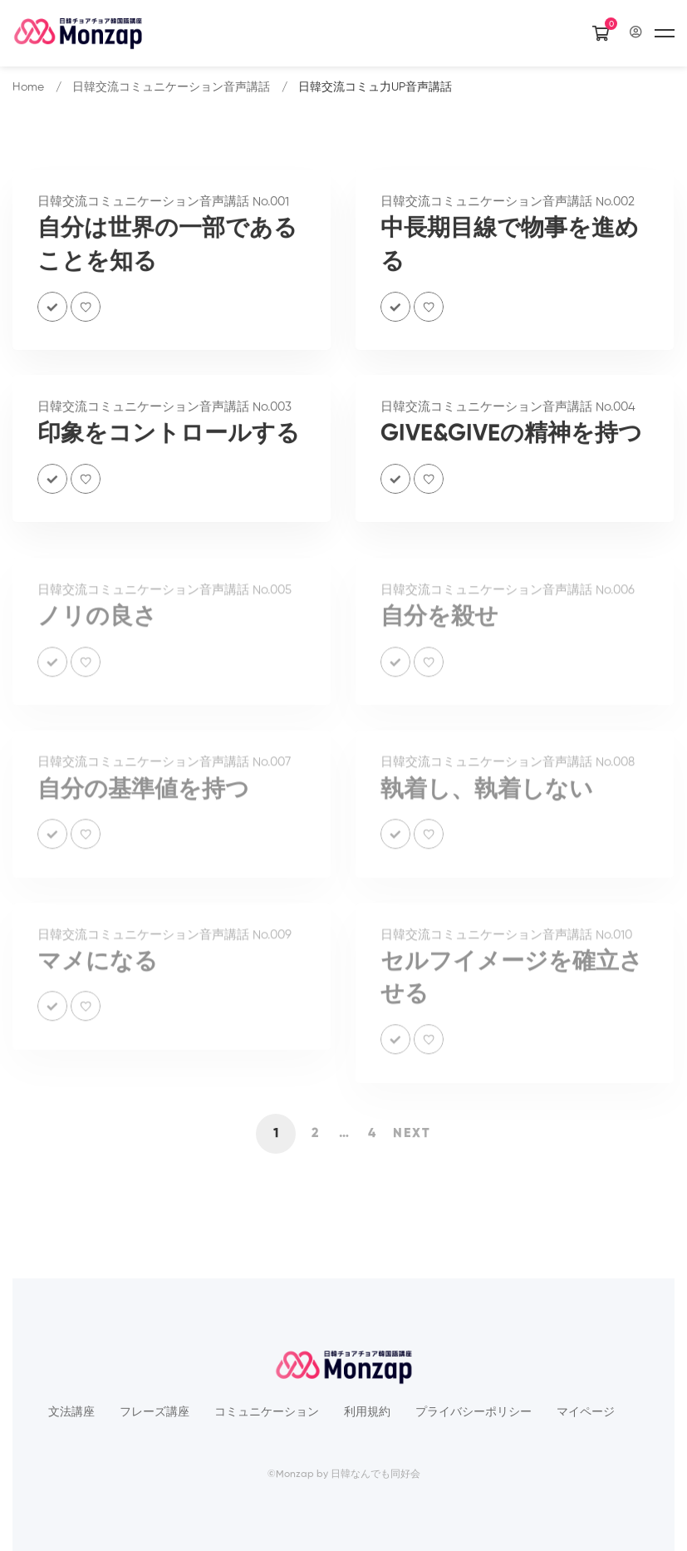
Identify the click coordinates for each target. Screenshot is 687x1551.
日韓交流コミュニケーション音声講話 (171, 87)
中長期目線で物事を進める (509, 249)
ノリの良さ (97, 626)
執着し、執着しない (486, 799)
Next (412, 1133)
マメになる (97, 971)
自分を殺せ (439, 626)
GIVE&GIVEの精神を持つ (511, 438)
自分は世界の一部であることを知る (167, 249)
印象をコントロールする (168, 438)
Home (28, 87)
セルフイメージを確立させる (511, 988)
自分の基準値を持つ (143, 799)
